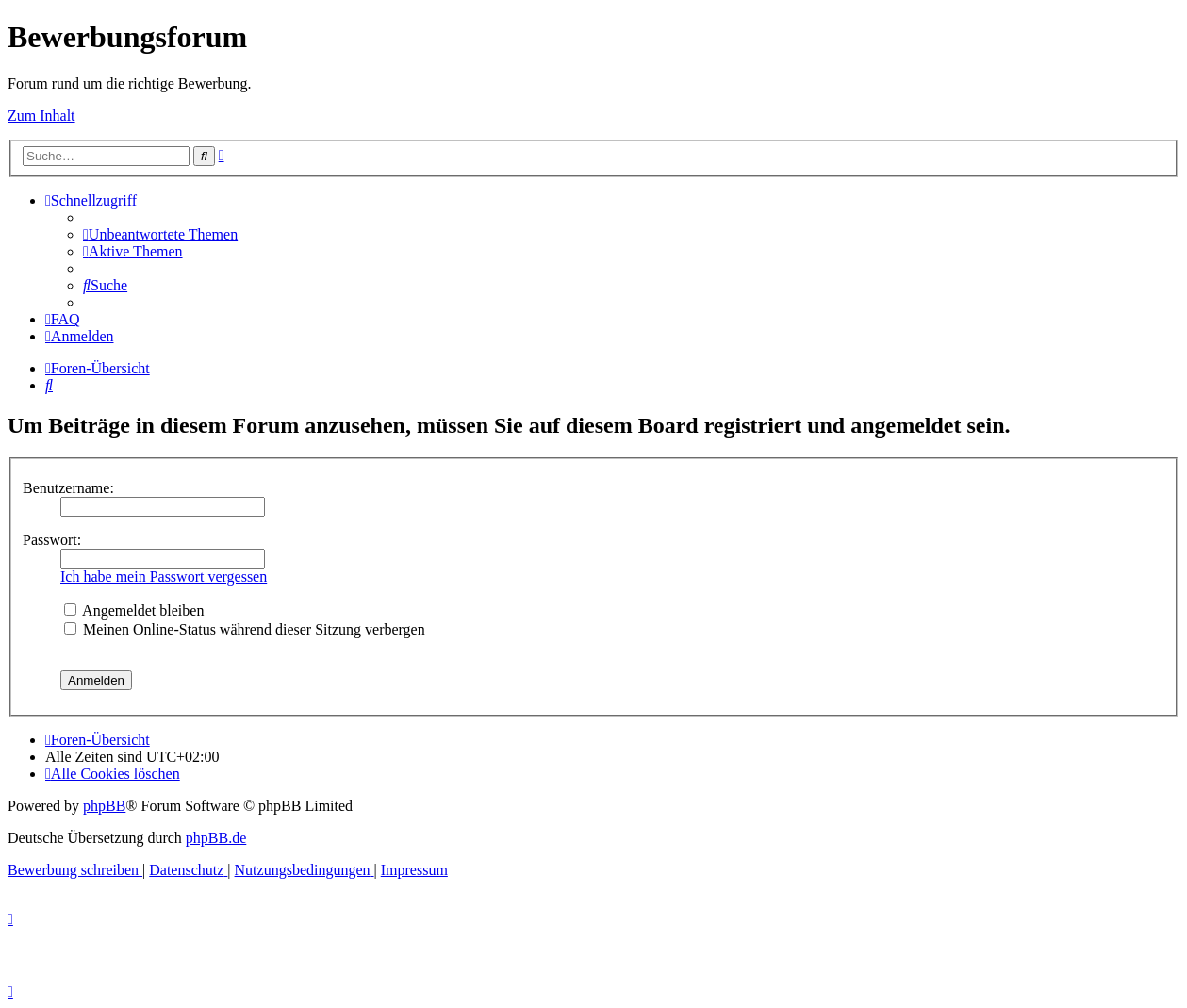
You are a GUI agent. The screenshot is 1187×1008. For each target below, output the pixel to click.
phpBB (104, 806)
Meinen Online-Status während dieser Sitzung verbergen (244, 629)
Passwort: (52, 540)
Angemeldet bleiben (134, 611)
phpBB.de (216, 838)
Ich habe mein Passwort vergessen (163, 577)
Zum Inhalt (41, 115)
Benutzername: (68, 488)
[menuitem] (160, 234)
